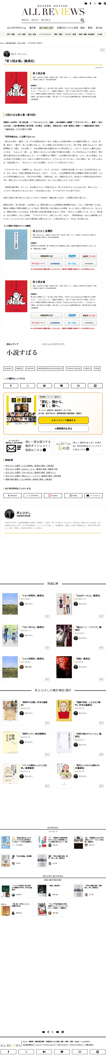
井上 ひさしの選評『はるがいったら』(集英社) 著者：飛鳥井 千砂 (32, 469)
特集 (71, 1041)
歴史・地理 (58, 34)
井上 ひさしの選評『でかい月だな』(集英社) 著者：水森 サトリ (31, 473)
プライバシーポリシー (76, 1045)
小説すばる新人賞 (74, 368)
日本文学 (30, 368)
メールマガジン (93, 495)
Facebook (12, 495)
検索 (82, 20)
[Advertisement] (34, 559)
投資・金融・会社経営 (86, 34)
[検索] (53, 20)
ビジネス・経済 (70, 34)
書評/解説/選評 (46, 27)
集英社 (19, 368)
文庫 (97, 368)
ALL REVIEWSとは (16, 27)
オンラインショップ (49, 1045)
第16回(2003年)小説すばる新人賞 (51, 368)
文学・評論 (11, 34)
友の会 (99, 27)
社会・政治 (32, 34)
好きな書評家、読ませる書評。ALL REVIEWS (53, 10)
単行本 (88, 368)
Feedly (73, 495)
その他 (99, 34)
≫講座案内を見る (63, 428)
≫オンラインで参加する (63, 420)
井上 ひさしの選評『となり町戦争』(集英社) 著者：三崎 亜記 (30, 466)
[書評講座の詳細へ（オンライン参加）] (21, 410)
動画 (90, 27)
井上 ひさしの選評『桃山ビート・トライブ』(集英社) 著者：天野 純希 (33, 476)
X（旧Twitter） (32, 495)
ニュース (38, 1045)
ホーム (2, 43)
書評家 (32, 27)
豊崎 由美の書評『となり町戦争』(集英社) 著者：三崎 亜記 (29, 479)
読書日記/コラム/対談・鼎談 (71, 27)
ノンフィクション (45, 34)
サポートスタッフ (62, 1045)
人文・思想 (21, 34)
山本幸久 (9, 368)
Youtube (53, 495)
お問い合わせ (89, 1045)
